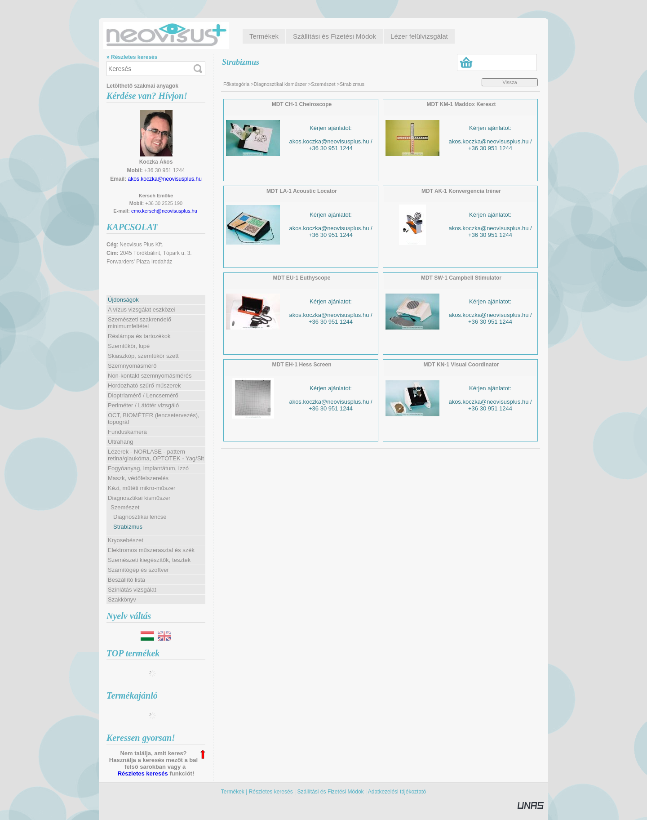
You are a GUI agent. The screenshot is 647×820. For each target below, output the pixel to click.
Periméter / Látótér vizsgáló (143, 405)
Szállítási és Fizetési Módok (330, 792)
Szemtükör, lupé (129, 346)
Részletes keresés (143, 773)
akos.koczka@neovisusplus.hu (165, 179)
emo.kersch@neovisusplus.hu (164, 211)
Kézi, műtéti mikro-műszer (141, 488)
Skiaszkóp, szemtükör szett (143, 355)
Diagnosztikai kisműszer (280, 84)
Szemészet (323, 84)
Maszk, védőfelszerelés (138, 478)
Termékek (232, 792)
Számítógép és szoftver (138, 569)
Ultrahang (120, 441)
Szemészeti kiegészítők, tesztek (149, 560)
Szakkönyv (122, 599)
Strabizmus (127, 526)
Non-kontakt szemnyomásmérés (149, 375)
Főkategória (236, 84)
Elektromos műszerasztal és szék (151, 550)
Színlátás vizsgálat (132, 589)
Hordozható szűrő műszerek (144, 385)
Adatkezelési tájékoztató (397, 792)
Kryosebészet (125, 540)
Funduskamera (127, 431)
